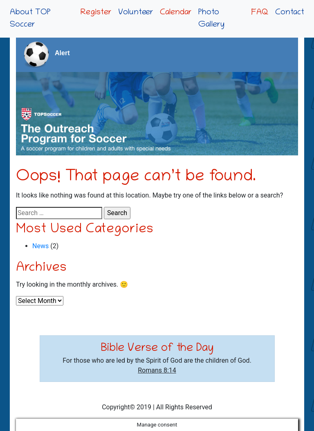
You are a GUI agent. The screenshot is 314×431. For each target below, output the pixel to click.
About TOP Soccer (30, 18)
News (40, 246)
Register (96, 12)
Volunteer (135, 12)
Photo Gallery (211, 18)
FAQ (260, 12)
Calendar (176, 12)
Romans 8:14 (157, 370)
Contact (289, 12)
